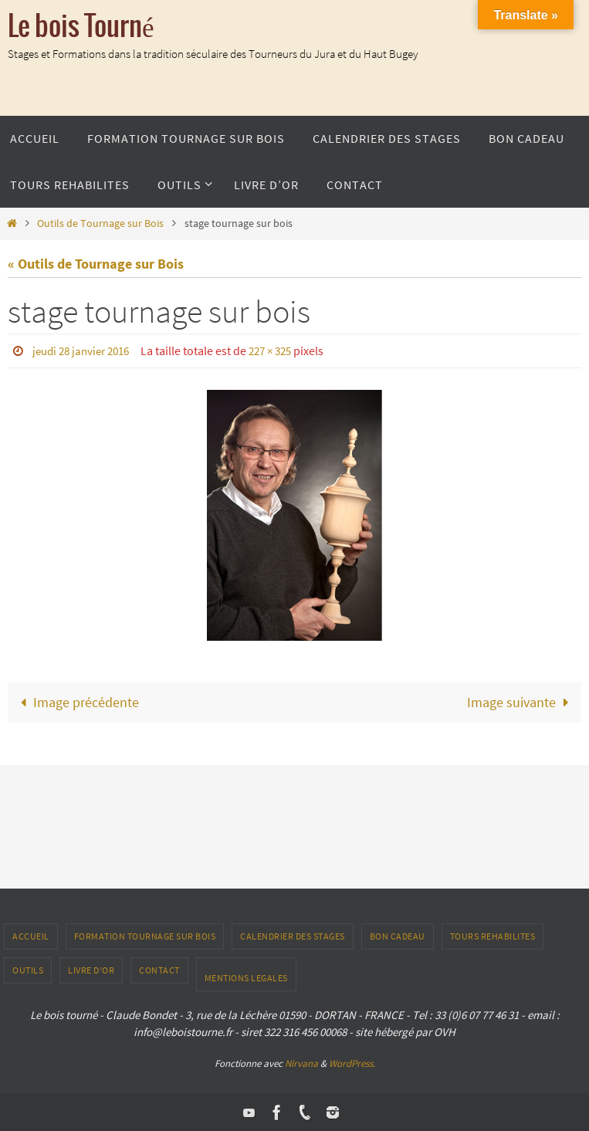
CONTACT (159, 969)
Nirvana (301, 1062)
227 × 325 (282, 350)
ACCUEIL (30, 936)
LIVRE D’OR (91, 969)
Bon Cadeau (397, 936)
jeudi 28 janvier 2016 (85, 350)
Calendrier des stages (292, 936)
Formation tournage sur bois (145, 936)
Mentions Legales (246, 977)
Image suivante (521, 701)
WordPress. (352, 1062)
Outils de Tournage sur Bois (100, 223)
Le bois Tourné (81, 27)
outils (27, 969)
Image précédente (75, 701)
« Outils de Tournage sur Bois (96, 264)
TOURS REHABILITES (493, 936)
